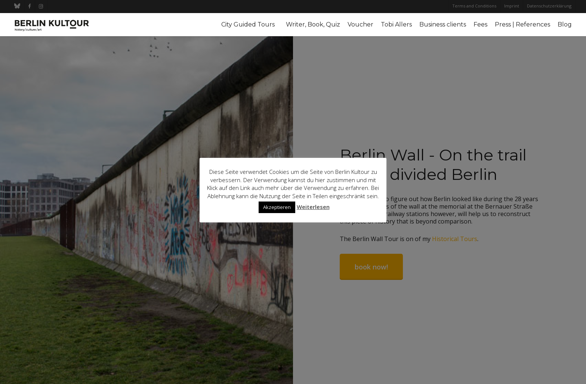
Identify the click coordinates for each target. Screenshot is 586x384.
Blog (565, 25)
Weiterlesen (313, 206)
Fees (480, 25)
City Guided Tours (248, 25)
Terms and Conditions (474, 6)
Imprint (511, 6)
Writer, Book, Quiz (313, 25)
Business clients (442, 25)
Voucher (360, 25)
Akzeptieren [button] (277, 207)
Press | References (522, 25)
